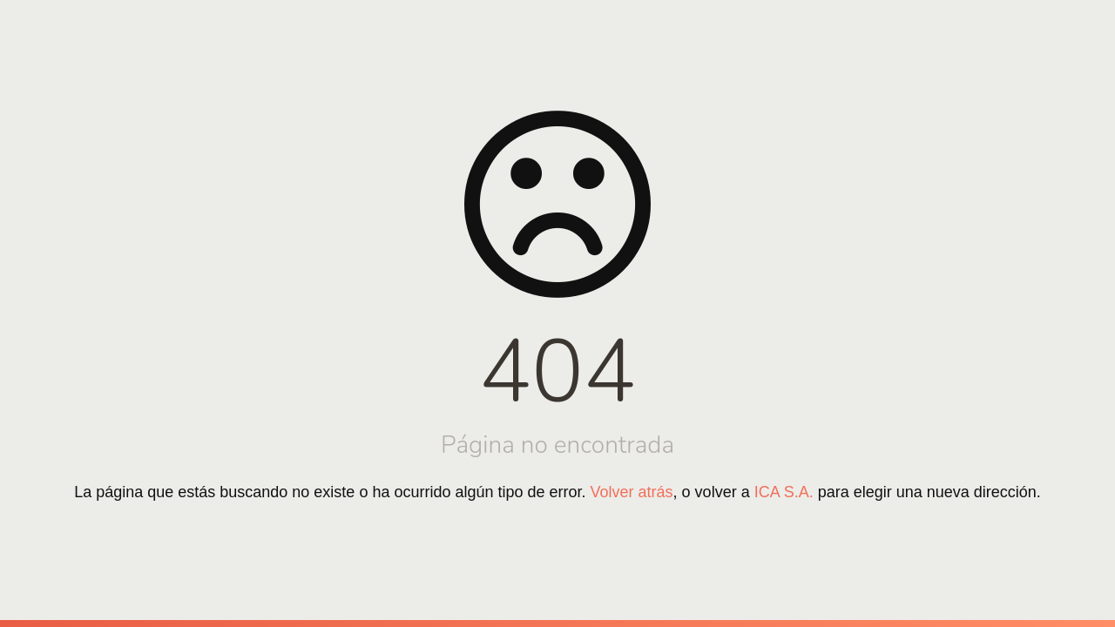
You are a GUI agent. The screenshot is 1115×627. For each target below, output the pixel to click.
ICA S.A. (784, 492)
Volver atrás (632, 492)
